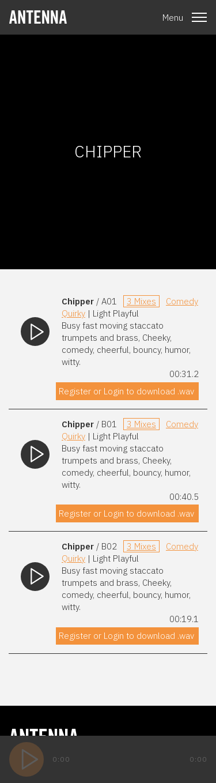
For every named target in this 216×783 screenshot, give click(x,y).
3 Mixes (141, 301)
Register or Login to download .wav (126, 391)
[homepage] (38, 17)
